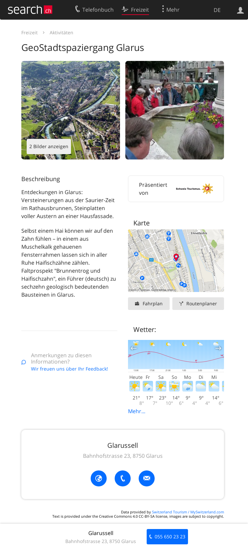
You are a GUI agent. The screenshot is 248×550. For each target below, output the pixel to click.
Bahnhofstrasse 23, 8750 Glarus (123, 455)
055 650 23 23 (170, 536)
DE (217, 10)
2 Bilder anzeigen (48, 146)
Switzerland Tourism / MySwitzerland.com (188, 511)
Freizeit (29, 32)
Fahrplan (153, 303)
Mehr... (136, 411)
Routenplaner (201, 303)
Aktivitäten (61, 32)
